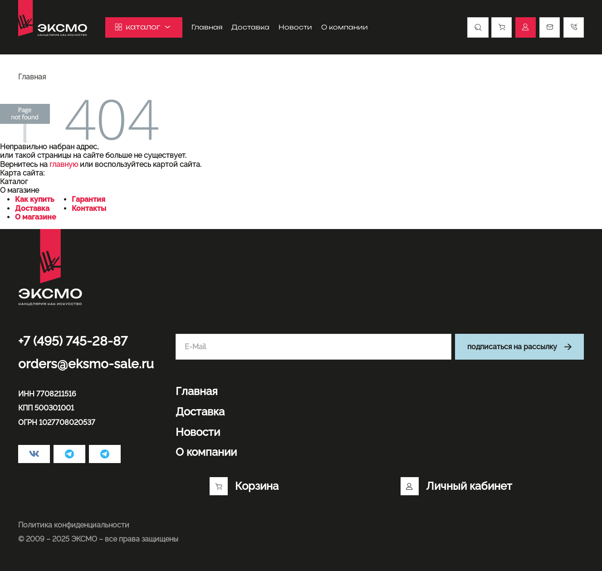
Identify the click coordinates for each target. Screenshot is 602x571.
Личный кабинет (456, 486)
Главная (206, 27)
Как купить (34, 199)
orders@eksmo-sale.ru (86, 363)
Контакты (89, 208)
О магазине (35, 217)
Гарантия (88, 199)
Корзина (244, 486)
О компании (344, 27)
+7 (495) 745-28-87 (72, 341)
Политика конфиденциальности (73, 525)
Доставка (250, 27)
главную (63, 164)
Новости (295, 27)
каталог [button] (144, 27)
